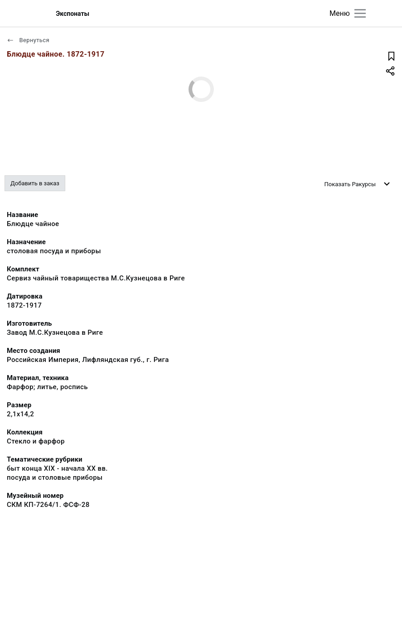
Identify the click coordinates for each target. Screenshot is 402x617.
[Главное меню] (360, 13)
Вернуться (28, 40)
